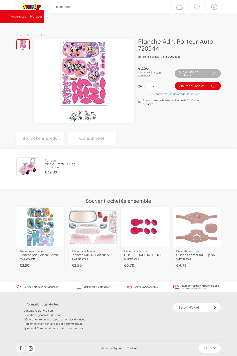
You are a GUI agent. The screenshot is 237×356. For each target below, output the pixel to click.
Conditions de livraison (38, 310)
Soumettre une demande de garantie (177, 94)
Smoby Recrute (200, 26)
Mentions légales (111, 348)
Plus (183, 26)
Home (19, 35)
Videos (113, 26)
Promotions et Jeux (136, 26)
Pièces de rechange (90, 26)
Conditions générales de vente (43, 315)
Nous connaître (165, 26)
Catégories (64, 26)
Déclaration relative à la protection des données (54, 319)
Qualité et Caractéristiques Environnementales (53, 328)
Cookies (132, 348)
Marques (46, 26)
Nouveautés (27, 26)
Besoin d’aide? (197, 307)
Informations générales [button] (41, 304)
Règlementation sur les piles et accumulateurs (53, 323)
